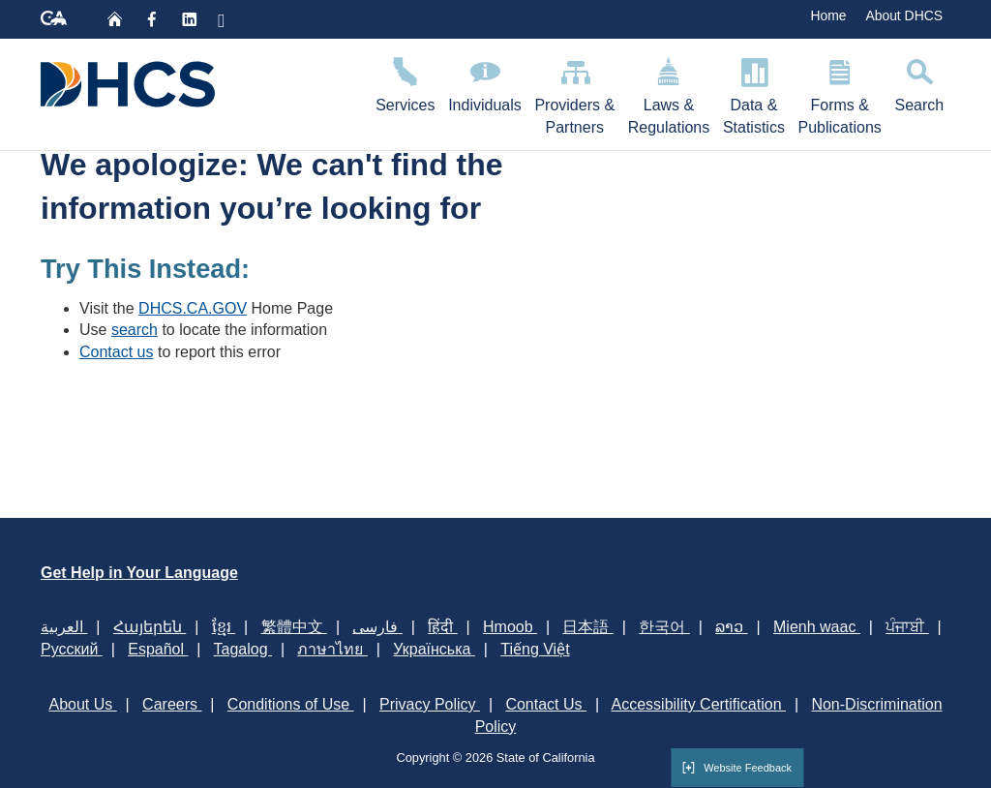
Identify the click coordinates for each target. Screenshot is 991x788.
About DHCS (904, 15)
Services (405, 81)
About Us (82, 704)
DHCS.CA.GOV (192, 308)
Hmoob (510, 627)
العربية (64, 627)
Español (158, 649)
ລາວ (731, 627)
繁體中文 (294, 627)
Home (828, 15)
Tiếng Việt (534, 649)
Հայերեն (149, 627)
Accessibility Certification (699, 704)
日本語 (587, 627)
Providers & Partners (574, 93)
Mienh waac (816, 627)
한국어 (664, 627)
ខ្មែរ (223, 627)
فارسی (377, 627)
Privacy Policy (429, 704)
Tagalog (243, 649)
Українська (434, 649)
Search (919, 81)
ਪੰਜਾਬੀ (907, 627)
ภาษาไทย (332, 649)
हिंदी (442, 627)
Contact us (116, 352)
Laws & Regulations (668, 93)
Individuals (484, 81)
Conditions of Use (290, 704)
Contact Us (545, 704)
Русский (72, 649)
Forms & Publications (840, 93)
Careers (171, 704)
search (134, 329)
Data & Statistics (754, 93)
